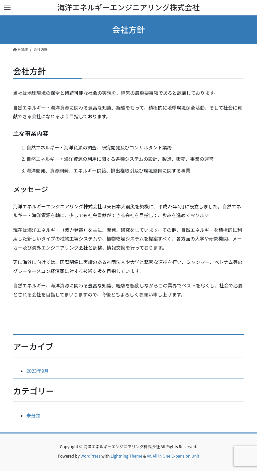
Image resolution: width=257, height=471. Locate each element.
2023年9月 (37, 370)
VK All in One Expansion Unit (173, 456)
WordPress (91, 456)
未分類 (33, 415)
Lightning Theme (126, 456)
